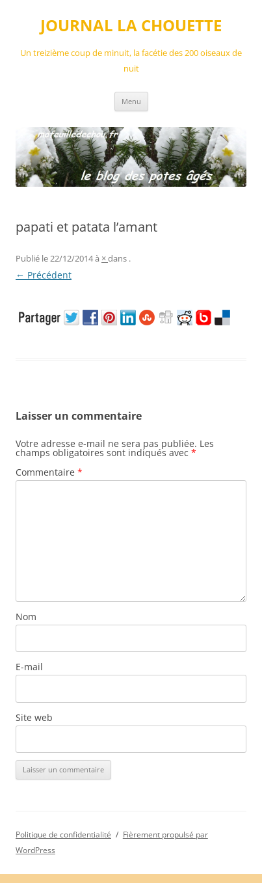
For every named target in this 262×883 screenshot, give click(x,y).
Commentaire (49, 472)
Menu (131, 101)
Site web (34, 717)
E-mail (29, 666)
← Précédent (44, 275)
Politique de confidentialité (63, 834)
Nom (26, 616)
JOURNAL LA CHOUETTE (131, 26)
